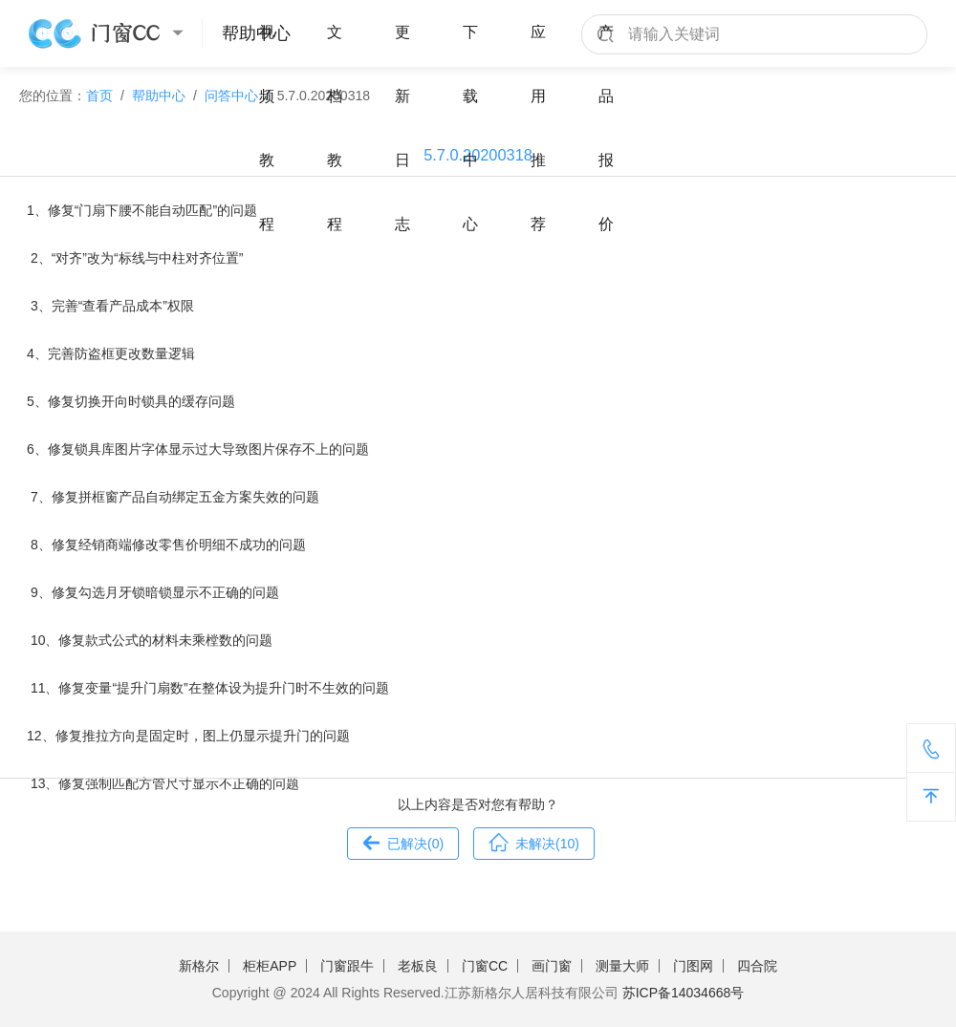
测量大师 (622, 966)
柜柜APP (269, 966)
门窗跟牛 (347, 966)
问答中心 (231, 95)
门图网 (693, 966)
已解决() (403, 841)
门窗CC (485, 966)
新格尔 (199, 966)
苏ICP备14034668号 (683, 992)
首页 (99, 95)
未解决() (534, 841)
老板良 (418, 966)
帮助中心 (158, 95)
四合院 (757, 966)
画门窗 (552, 966)
